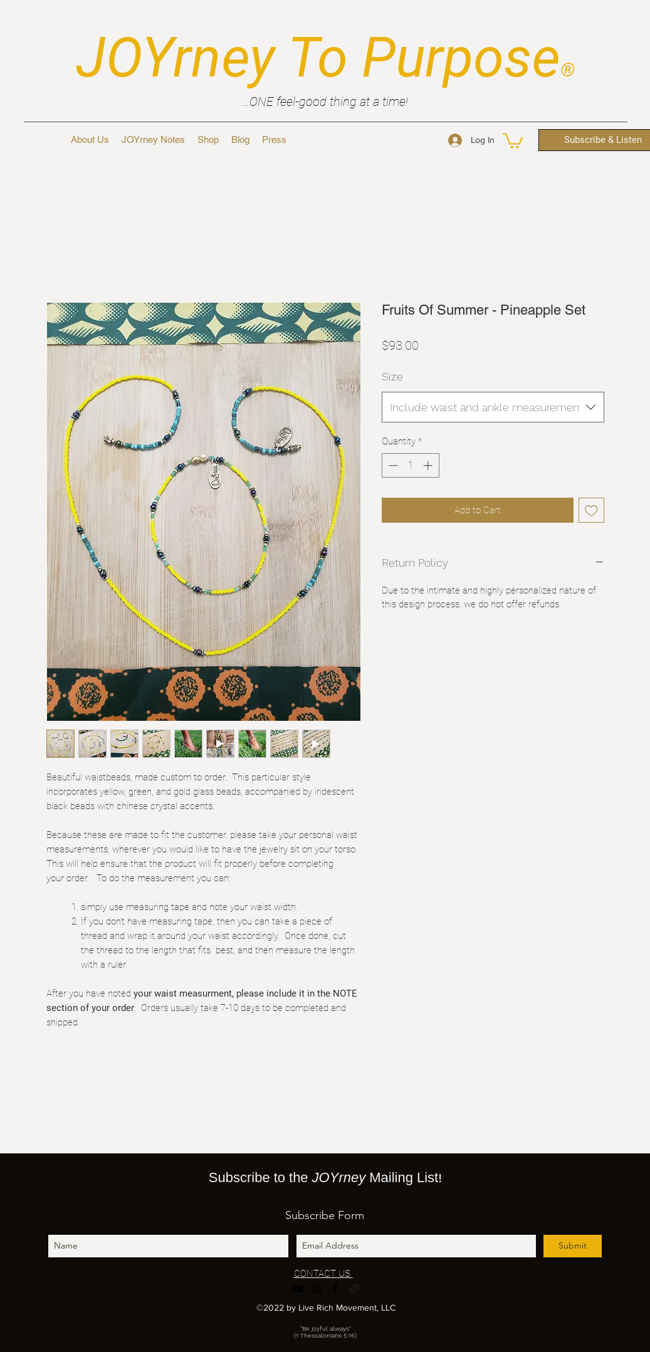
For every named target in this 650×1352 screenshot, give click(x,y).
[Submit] (572, 1246)
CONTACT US (323, 1273)
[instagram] (316, 1288)
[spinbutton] (410, 465)
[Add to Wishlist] (591, 510)
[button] (513, 140)
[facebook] (335, 1288)
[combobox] (493, 407)
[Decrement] (392, 465)
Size (392, 376)
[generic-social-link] (354, 1288)
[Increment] (429, 465)
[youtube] (297, 1288)
